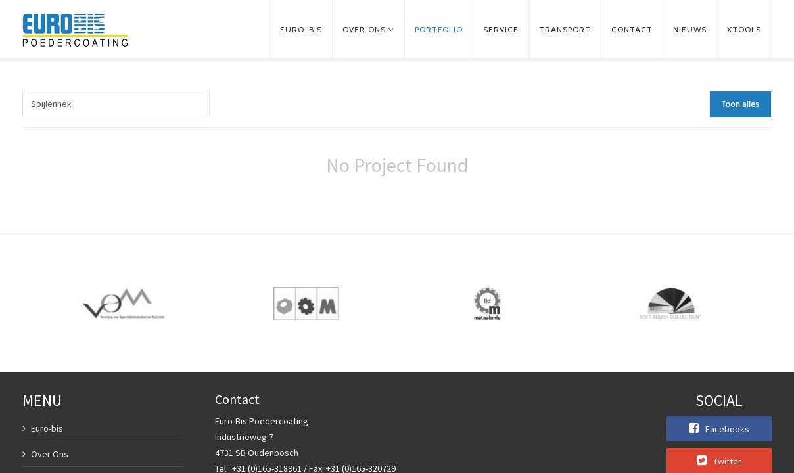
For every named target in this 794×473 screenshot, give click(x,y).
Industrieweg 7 (244, 437)
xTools (744, 29)
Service (501, 29)
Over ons (364, 29)
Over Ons (49, 454)
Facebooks (719, 428)
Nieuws (690, 29)
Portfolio (439, 29)
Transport (565, 29)
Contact (632, 29)
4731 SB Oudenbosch (256, 453)
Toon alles (740, 104)
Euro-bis (301, 29)
